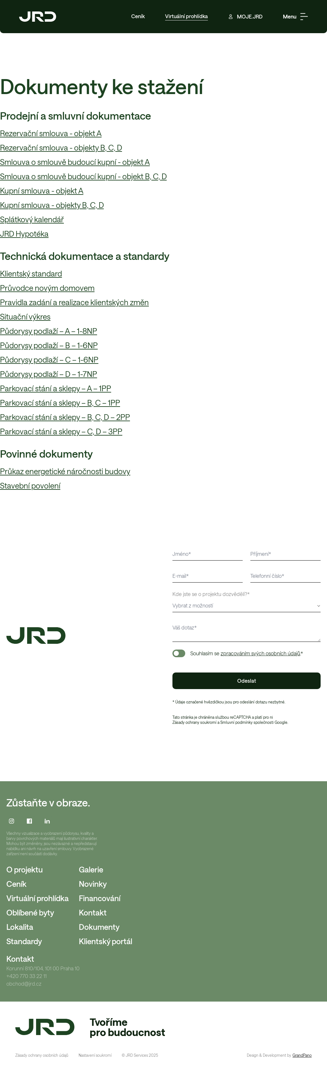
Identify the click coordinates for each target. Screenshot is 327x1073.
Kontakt (93, 912)
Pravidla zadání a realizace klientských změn (74, 302)
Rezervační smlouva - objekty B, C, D (61, 147)
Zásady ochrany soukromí (194, 722)
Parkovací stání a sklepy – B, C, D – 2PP (65, 417)
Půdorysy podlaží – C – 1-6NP (49, 359)
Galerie (91, 869)
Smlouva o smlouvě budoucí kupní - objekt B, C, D (83, 176)
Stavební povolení (30, 485)
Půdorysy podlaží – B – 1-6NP (49, 345)
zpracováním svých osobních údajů (260, 653)
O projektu (24, 869)
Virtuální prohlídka (186, 16)
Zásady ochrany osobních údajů (41, 1055)
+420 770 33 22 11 (26, 976)
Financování (99, 898)
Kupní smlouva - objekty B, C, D (52, 204)
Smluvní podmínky (236, 722)
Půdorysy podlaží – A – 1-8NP (48, 330)
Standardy (24, 941)
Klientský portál (105, 941)
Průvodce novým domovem (47, 287)
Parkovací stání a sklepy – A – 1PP (55, 388)
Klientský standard (31, 273)
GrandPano (302, 1055)
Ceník (138, 16)
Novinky (93, 883)
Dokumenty (99, 926)
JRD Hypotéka (24, 233)
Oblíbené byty (30, 912)
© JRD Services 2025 (140, 1055)
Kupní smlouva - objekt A (41, 190)
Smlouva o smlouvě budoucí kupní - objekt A (75, 161)
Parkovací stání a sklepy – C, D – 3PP (61, 431)
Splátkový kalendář (32, 219)
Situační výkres (25, 316)
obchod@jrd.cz (24, 983)
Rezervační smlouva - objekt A (51, 133)
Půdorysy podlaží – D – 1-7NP (48, 373)
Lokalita (19, 926)
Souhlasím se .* (246, 653)
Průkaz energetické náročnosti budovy (65, 471)
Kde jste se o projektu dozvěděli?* (211, 594)
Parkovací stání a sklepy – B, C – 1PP (60, 402)
